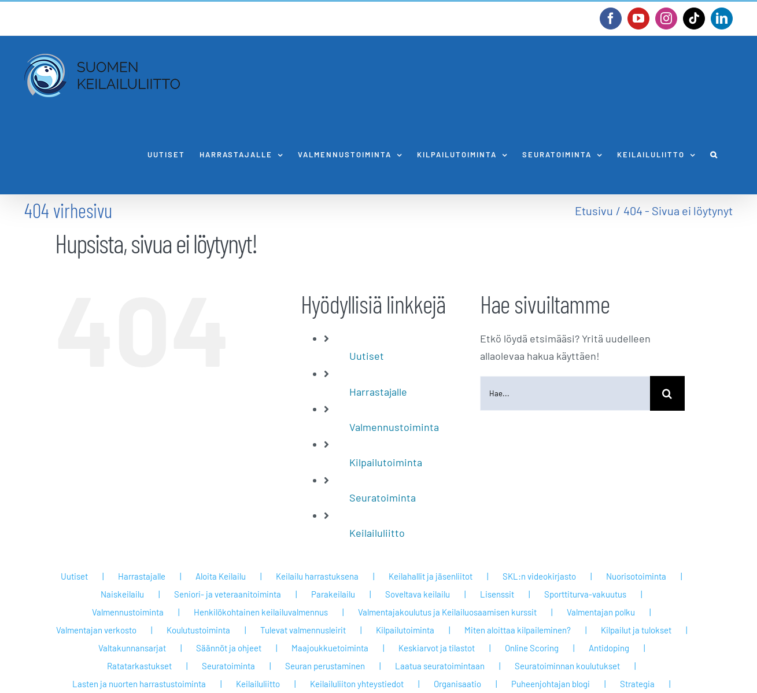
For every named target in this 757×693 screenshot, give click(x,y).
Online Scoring (532, 648)
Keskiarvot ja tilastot (436, 648)
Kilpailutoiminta (385, 462)
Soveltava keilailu (417, 594)
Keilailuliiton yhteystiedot (357, 684)
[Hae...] (564, 393)
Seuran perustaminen (325, 666)
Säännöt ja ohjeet (228, 648)
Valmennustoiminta (394, 427)
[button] (714, 154)
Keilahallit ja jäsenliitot (430, 576)
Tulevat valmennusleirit (303, 630)
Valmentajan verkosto (96, 630)
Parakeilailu (333, 594)
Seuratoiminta (382, 497)
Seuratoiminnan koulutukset (567, 666)
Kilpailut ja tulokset (636, 630)
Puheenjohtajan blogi (550, 684)
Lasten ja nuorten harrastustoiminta (139, 684)
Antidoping (609, 648)
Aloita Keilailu (220, 576)
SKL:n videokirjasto (539, 576)
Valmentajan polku (601, 612)
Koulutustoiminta (198, 630)
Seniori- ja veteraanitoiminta (227, 594)
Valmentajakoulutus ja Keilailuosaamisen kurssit (447, 612)
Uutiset (366, 355)
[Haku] (667, 393)
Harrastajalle (378, 391)
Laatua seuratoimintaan (440, 666)
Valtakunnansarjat (132, 648)
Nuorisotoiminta (636, 576)
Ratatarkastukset (139, 666)
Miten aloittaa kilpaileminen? (517, 630)
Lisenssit (497, 594)
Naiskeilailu (122, 594)
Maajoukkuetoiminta (329, 648)
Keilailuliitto (377, 532)
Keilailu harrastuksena (317, 576)
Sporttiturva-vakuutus (585, 594)
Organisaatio (457, 684)
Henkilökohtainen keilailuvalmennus (261, 612)
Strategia (637, 684)
